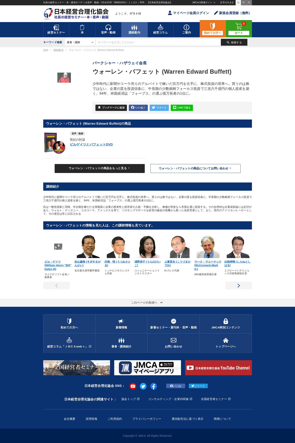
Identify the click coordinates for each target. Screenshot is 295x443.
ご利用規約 (115, 418)
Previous (56, 285)
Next (238, 285)
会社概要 (69, 418)
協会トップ (128, 399)
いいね (175, 385)
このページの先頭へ (147, 302)
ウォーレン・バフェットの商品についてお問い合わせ (195, 168)
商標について (222, 418)
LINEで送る (182, 107)
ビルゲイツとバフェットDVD (91, 144)
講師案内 (58, 50)
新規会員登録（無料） (233, 13)
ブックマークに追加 (111, 107)
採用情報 (91, 418)
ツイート (159, 107)
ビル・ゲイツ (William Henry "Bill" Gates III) (58, 265)
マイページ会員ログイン (188, 13)
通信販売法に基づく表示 (188, 418)
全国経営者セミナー (214, 399)
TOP (45, 50)
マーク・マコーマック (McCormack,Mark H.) (208, 265)
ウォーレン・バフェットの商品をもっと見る (100, 168)
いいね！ (138, 107)
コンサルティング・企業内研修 (168, 399)
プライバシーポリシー (146, 418)
